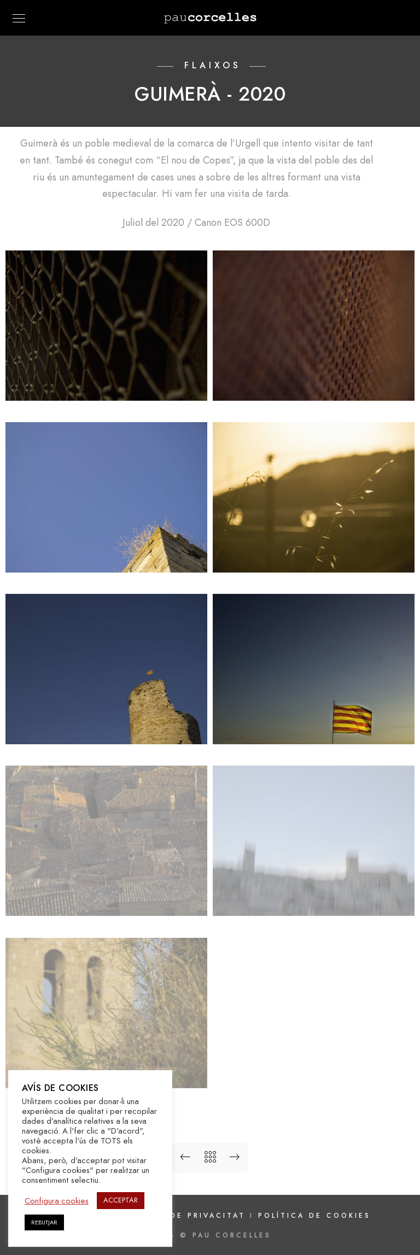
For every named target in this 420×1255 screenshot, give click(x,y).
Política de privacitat (184, 1215)
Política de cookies (314, 1215)
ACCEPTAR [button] (120, 1200)
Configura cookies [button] (57, 1201)
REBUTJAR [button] (44, 1222)
